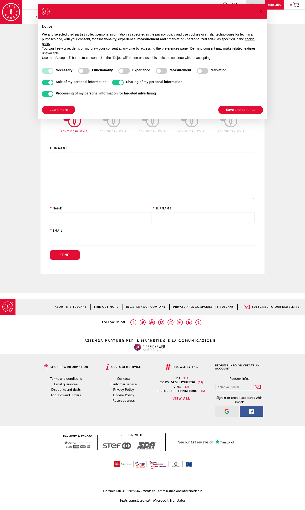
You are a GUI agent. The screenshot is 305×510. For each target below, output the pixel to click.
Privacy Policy (123, 390)
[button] (260, 11)
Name (57, 208)
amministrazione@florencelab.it (180, 491)
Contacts (123, 379)
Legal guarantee (66, 384)
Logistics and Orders (66, 395)
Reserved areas (123, 401)
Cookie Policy (123, 395)
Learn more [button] (59, 110)
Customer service (124, 384)
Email (58, 230)
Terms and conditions (66, 379)
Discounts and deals (66, 390)
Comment (58, 148)
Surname (163, 208)
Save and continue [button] (240, 110)
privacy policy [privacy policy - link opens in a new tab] (165, 34)
